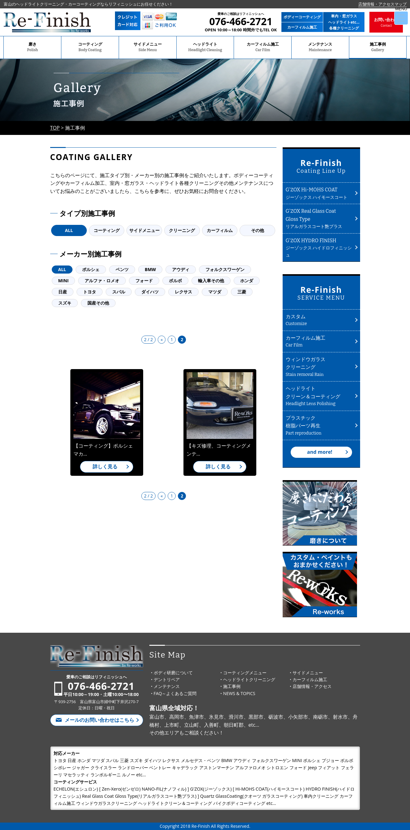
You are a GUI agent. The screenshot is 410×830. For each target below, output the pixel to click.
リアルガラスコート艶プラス (319, 218)
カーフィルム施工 (263, 47)
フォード (144, 280)
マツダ (214, 292)
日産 (62, 292)
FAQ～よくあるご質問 (175, 693)
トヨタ (89, 292)
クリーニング (182, 230)
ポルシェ (90, 269)
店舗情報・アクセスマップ (382, 4)
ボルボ (175, 280)
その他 (257, 230)
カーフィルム (220, 230)
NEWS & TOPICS (239, 693)
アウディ (180, 269)
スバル (118, 292)
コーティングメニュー (245, 673)
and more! (319, 451)
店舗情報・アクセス (312, 686)
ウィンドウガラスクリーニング (319, 367)
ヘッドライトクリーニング (249, 679)
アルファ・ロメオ (102, 280)
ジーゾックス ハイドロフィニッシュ (319, 247)
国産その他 (98, 303)
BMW (150, 269)
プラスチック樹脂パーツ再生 (319, 425)
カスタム (319, 320)
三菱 (241, 292)
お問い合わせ (386, 22)
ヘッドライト (205, 47)
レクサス (183, 292)
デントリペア (167, 679)
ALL (69, 230)
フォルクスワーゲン (225, 269)
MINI (63, 280)
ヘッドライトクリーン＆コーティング (319, 396)
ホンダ (246, 280)
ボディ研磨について (173, 673)
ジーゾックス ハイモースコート (319, 193)
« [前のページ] (162, 339)
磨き (32, 47)
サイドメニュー (148, 47)
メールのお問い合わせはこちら (99, 719)
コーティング (90, 47)
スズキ (64, 303)
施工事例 (378, 47)
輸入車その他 (211, 280)
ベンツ (122, 269)
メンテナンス (320, 47)
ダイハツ (150, 292)
